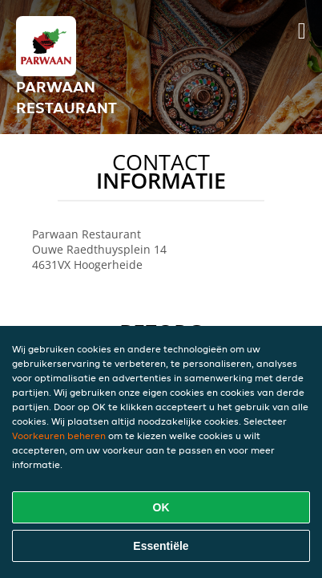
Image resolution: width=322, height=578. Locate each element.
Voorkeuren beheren (59, 435)
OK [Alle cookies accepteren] (161, 507)
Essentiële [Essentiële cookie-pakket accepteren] (160, 545)
